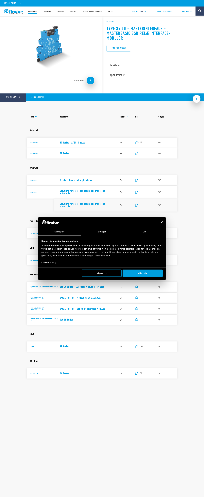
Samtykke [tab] (60, 231)
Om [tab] (144, 231)
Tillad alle (142, 273)
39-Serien (110, 21)
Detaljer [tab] (102, 231)
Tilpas (101, 273)
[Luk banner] (162, 222)
